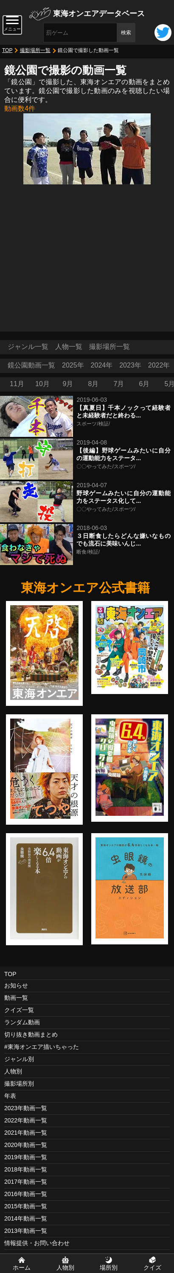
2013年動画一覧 (25, 1230)
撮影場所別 (19, 1083)
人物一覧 (68, 346)
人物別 (13, 1071)
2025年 (73, 365)
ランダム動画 (22, 1022)
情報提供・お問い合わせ (37, 1243)
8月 (93, 383)
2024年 (102, 365)
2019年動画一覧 (25, 1157)
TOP (7, 50)
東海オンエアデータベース (99, 13)
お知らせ (16, 985)
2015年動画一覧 (25, 1206)
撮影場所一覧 (35, 50)
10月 (42, 383)
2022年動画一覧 (25, 1120)
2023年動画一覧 (25, 1108)
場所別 (109, 1267)
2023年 (130, 365)
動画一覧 (16, 997)
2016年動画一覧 (25, 1194)
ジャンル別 (19, 1059)
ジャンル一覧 (28, 346)
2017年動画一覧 (25, 1181)
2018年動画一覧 (25, 1169)
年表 (10, 1095)
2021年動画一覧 (25, 1132)
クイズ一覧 (19, 1010)
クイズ (152, 1267)
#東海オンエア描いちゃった (41, 1046)
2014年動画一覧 (25, 1218)
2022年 (159, 365)
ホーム (22, 1267)
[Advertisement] (87, 256)
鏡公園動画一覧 (31, 365)
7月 (119, 383)
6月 (144, 383)
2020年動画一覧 (25, 1144)
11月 (17, 383)
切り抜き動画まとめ (31, 1034)
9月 (68, 383)
